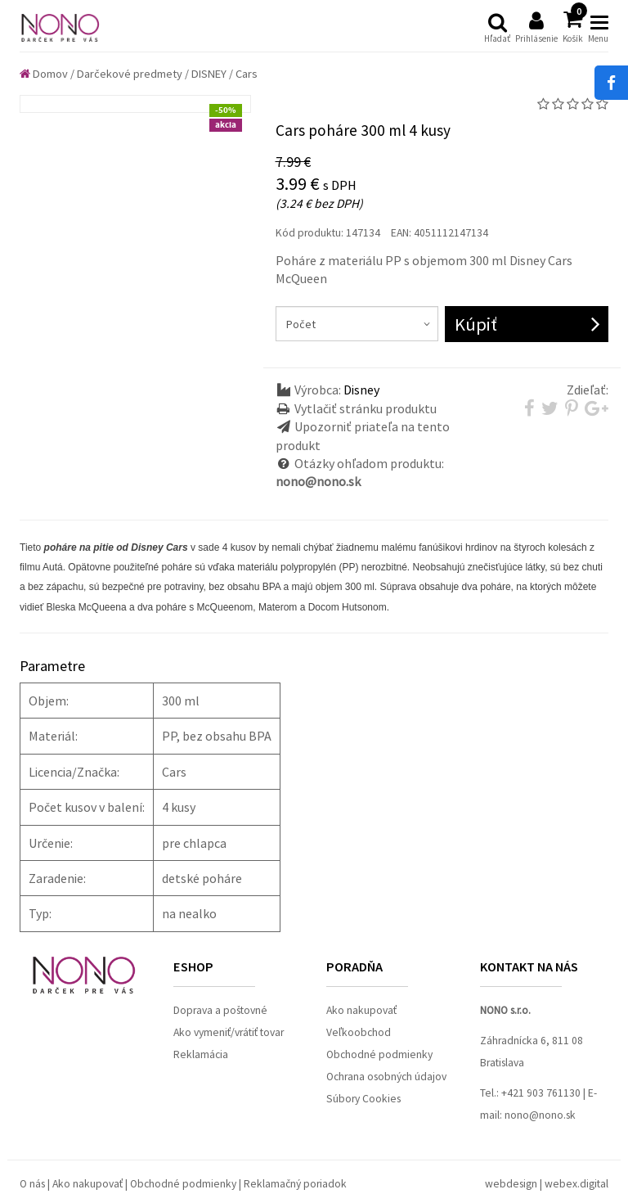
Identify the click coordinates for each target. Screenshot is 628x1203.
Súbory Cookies (363, 1099)
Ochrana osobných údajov (386, 1077)
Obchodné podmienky (379, 1054)
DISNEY (209, 73)
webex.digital (576, 1184)
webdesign (511, 1184)
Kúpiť (476, 324)
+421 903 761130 (541, 1093)
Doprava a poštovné (220, 1010)
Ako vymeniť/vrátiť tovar (228, 1032)
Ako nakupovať (361, 1010)
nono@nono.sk (540, 1115)
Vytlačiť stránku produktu (365, 408)
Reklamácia (200, 1054)
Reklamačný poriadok (295, 1184)
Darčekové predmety (129, 73)
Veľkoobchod (358, 1032)
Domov (44, 73)
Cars (247, 73)
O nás (32, 1184)
